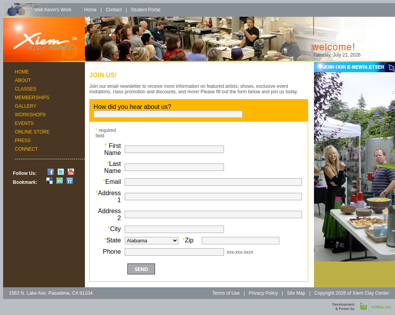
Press (23, 140)
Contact (114, 9)
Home (90, 9)
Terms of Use (226, 293)
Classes (25, 89)
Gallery (25, 106)
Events (24, 123)
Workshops (30, 114)
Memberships (32, 97)
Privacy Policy (263, 293)
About (23, 80)
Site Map (296, 293)
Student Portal (145, 9)
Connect (26, 149)
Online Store (32, 132)
